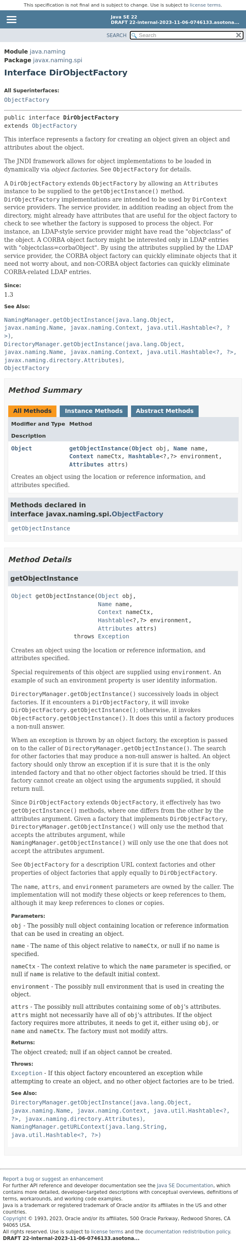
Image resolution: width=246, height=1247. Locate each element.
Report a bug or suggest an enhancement (53, 1179)
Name (180, 448)
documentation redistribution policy (187, 1232)
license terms (205, 5)
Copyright (14, 1218)
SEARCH (117, 35)
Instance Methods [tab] (93, 411)
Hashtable (143, 456)
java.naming (48, 51)
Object (21, 448)
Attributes (86, 464)
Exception (113, 636)
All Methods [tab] (32, 411)
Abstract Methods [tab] (165, 411)
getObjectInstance (98, 448)
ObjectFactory (26, 99)
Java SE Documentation (185, 1185)
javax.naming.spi (57, 60)
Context (81, 456)
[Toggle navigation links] (11, 20)
